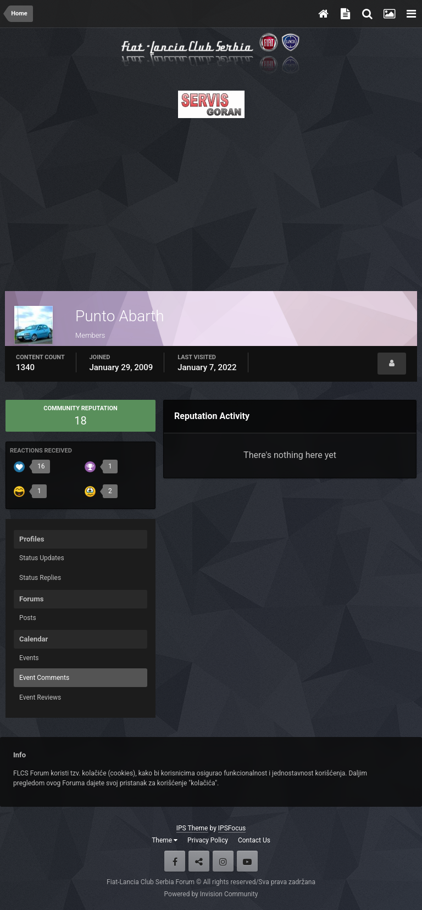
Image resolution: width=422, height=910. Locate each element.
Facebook (174, 861)
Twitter (198, 861)
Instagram (223, 861)
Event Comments (44, 678)
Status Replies (40, 578)
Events (29, 658)
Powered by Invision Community (211, 894)
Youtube (247, 861)
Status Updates (41, 558)
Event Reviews (40, 697)
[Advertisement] (211, 201)
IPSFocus (232, 828)
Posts (27, 618)
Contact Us (254, 840)
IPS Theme (192, 828)
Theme (164, 840)
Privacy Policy (207, 840)
